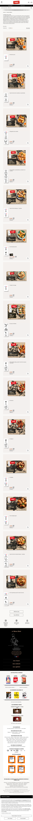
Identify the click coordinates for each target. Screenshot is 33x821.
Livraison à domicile (22, 732)
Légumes (13, 739)
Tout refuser (10, 818)
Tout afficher (16, 615)
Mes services (23, 5)
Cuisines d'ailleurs (9, 12)
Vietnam (15, 16)
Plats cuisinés (17, 738)
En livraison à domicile (10, 728)
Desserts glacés (19, 740)
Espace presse (20, 784)
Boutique (15, 742)
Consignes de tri (15, 784)
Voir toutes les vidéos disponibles (16, 723)
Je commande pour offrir (16, 733)
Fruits (13, 740)
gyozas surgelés (12, 17)
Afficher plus (16, 611)
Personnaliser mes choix (16, 815)
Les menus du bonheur (21, 742)
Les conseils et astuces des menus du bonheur (18, 746)
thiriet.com (5, 782)
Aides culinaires (9, 740)
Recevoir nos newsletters (23, 687)
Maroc (17, 19)
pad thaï (23, 20)
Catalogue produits (9, 783)
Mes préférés (10, 5)
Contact (25, 784)
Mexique (27, 18)
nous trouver (16, 660)
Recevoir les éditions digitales (9, 687)
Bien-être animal (9, 784)
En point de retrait (17, 728)
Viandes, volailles (9, 739)
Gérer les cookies (27, 808)
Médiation (25, 783)
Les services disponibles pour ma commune (14, 782)
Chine (11, 16)
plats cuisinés (21, 22)
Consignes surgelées (14, 732)
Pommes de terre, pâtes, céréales (21, 739)
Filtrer (10, 28)
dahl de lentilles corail (17, 20)
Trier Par (5, 28)
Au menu (8, 746)
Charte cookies (21, 783)
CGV (22, 782)
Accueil (4, 12)
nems (24, 16)
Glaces (15, 740)
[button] (28, 2)
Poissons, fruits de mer (23, 738)
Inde (23, 17)
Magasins (9, 732)
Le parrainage (23, 728)
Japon (19, 16)
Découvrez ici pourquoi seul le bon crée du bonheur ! (17, 648)
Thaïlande (4, 20)
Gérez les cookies (15, 783)
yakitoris (7, 17)
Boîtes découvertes (11, 742)
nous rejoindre (16, 667)
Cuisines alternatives (17, 741)
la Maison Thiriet (16, 631)
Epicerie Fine (23, 741)
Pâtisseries (24, 740)
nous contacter (16, 663)
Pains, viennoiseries (11, 741)
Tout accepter (23, 818)
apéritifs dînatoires (12, 22)
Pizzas (7, 738)
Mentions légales (26, 782)
